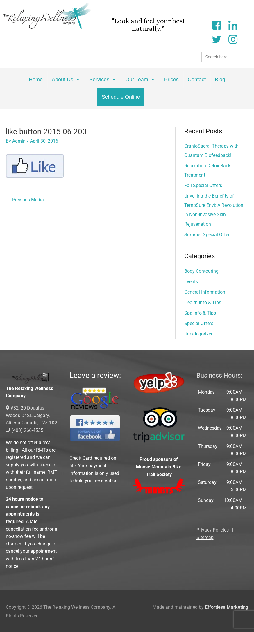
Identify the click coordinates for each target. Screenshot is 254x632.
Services (102, 79)
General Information (204, 292)
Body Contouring (201, 271)
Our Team (140, 79)
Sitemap (205, 537)
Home (36, 79)
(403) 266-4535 (24, 429)
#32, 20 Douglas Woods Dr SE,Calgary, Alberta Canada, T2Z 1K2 (31, 415)
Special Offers (198, 323)
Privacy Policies (212, 529)
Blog (220, 79)
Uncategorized (199, 333)
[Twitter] (216, 38)
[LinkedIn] (233, 24)
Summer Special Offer (207, 234)
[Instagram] (233, 38)
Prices (171, 79)
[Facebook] (216, 24)
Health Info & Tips (202, 302)
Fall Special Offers (203, 185)
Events (191, 281)
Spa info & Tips (200, 312)
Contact (197, 79)
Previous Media (25, 200)
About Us (66, 79)
